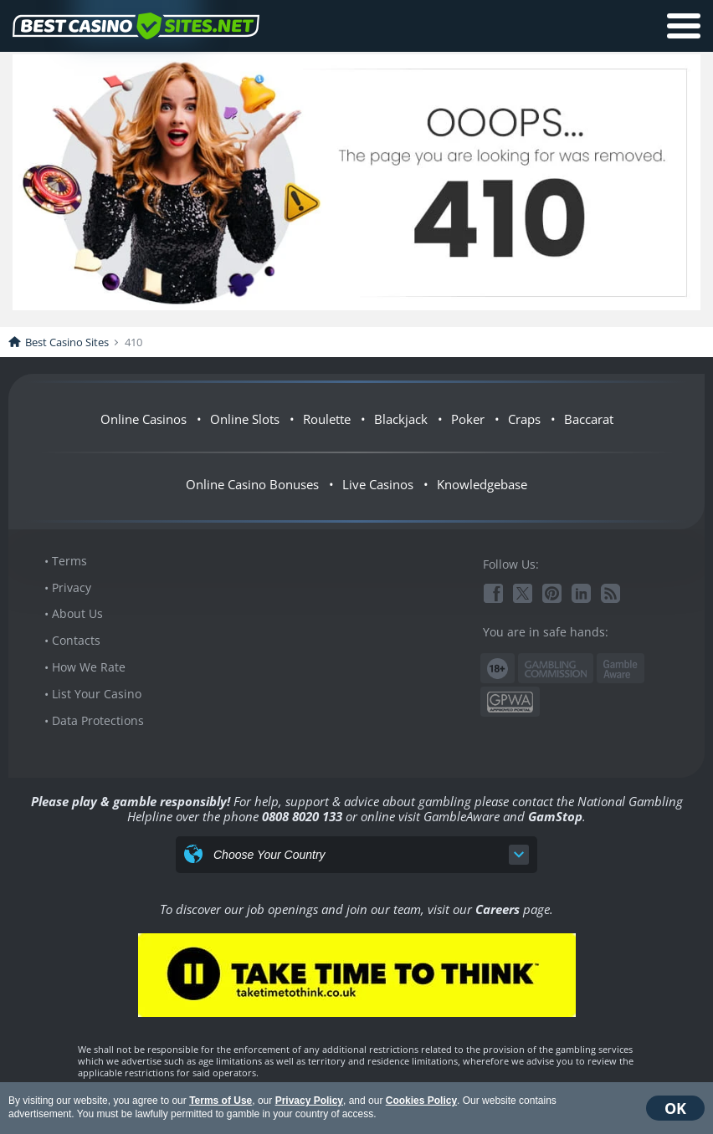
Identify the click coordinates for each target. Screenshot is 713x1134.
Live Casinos (377, 484)
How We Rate (89, 667)
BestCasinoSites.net (136, 26)
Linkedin (581, 593)
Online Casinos (143, 419)
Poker (468, 419)
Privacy (71, 587)
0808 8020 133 (302, 816)
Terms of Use (220, 1100)
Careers (497, 909)
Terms (69, 561)
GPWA (510, 702)
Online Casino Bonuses (252, 484)
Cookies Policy (421, 1100)
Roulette (327, 419)
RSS (610, 593)
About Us (77, 613)
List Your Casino (96, 694)
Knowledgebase (482, 484)
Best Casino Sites (67, 342)
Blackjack (401, 419)
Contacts (76, 640)
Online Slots (245, 419)
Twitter (522, 593)
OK (675, 1108)
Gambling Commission (556, 669)
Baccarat (588, 419)
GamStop (555, 816)
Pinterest (551, 593)
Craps (524, 419)
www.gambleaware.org (620, 668)
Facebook (493, 593)
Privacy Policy (309, 1100)
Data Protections (98, 720)
